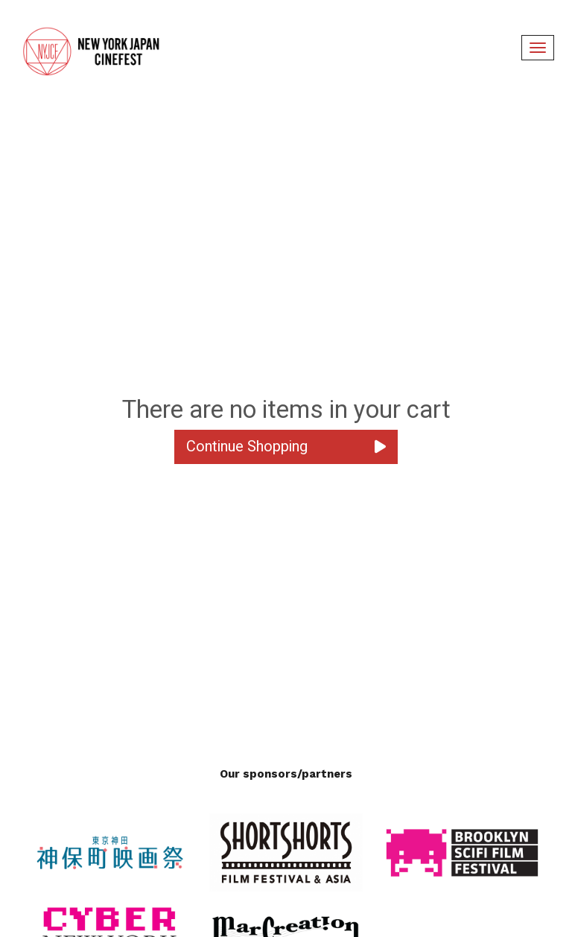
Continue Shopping (286, 446)
